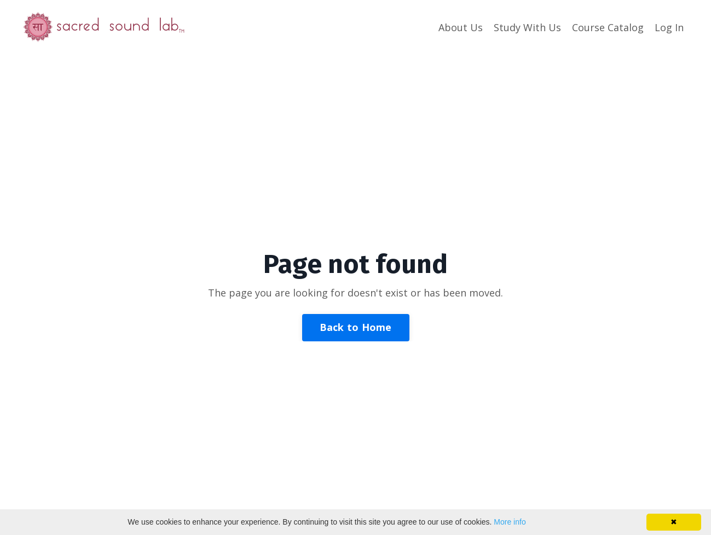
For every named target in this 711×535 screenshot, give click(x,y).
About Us (460, 27)
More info (509, 521)
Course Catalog (608, 27)
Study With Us (527, 27)
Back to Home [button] (356, 327)
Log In (669, 27)
